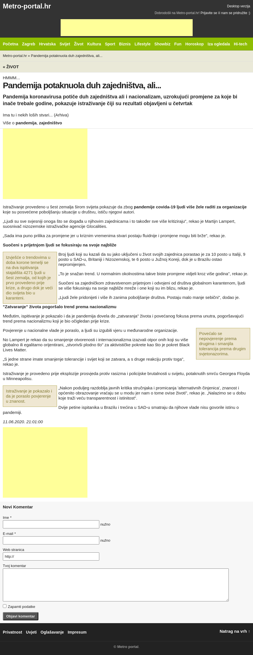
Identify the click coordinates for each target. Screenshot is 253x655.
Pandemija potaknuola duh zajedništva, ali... (67, 56)
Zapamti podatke (19, 606)
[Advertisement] (127, 27)
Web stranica (13, 550)
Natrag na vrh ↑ (235, 631)
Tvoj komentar (14, 566)
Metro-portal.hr (27, 6)
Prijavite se (209, 13)
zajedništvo (50, 122)
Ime (7, 517)
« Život (11, 66)
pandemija (26, 122)
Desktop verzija (238, 6)
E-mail (9, 534)
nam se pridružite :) (235, 13)
